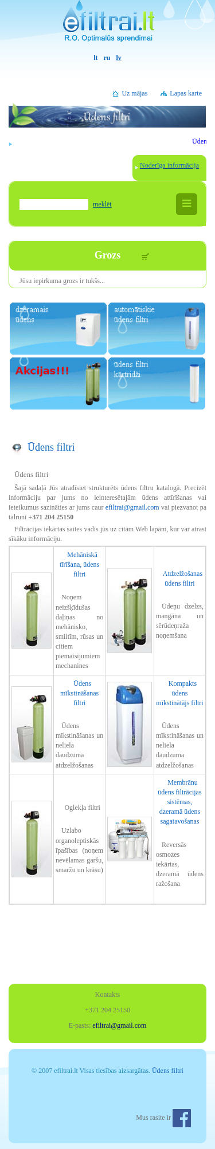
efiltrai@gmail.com (132, 507)
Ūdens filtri (51, 447)
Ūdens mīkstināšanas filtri (79, 693)
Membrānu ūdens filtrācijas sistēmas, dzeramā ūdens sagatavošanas (179, 802)
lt (95, 58)
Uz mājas (134, 93)
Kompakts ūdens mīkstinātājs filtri (179, 693)
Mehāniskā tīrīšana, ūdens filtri (79, 564)
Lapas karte (186, 93)
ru (107, 58)
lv (119, 58)
